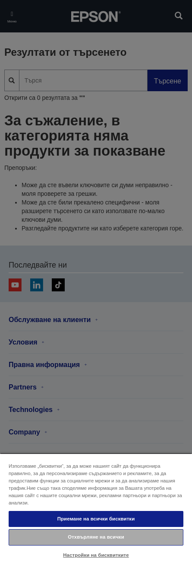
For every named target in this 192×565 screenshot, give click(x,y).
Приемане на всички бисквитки (96, 518)
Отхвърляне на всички (96, 536)
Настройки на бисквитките (96, 555)
